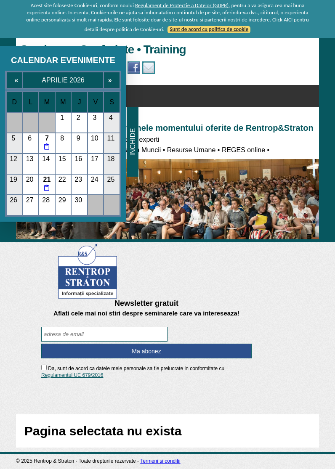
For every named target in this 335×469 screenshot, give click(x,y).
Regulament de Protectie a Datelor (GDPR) (182, 5)
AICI (288, 19)
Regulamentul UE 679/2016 (72, 375)
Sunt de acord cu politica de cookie (209, 29)
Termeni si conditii (160, 461)
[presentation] (146, 395)
